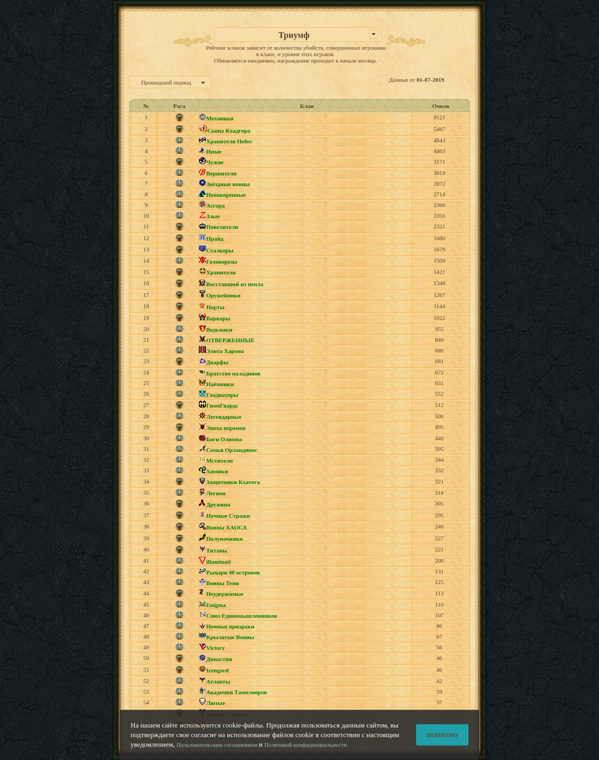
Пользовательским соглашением (216, 747)
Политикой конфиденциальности (305, 747)
